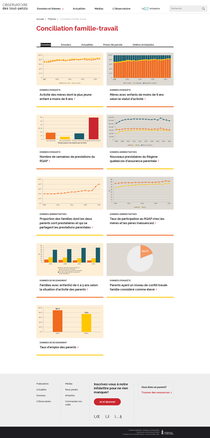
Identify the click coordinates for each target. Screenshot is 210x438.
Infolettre (155, 8)
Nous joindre (71, 389)
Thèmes (52, 19)
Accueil (40, 19)
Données (41, 395)
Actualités (79, 8)
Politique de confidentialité (151, 430)
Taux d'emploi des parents (58, 347)
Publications (42, 383)
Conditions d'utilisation (135, 430)
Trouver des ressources (155, 392)
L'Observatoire (121, 8)
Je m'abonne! (107, 401)
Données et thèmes (49, 8)
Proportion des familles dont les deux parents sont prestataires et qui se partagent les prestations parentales (66, 223)
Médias (99, 8)
